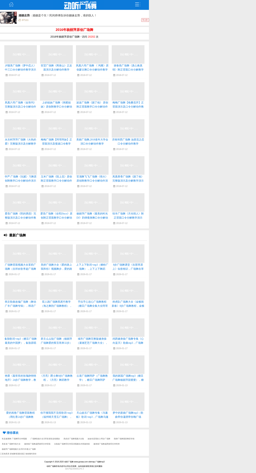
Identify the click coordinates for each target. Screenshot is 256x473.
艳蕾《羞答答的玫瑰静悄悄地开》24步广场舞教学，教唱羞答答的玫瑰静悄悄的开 (20, 379)
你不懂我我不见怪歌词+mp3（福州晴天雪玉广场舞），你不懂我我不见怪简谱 (56, 416)
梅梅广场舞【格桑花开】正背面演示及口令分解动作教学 (128, 106)
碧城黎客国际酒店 (17, 454)
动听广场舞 (69, 462)
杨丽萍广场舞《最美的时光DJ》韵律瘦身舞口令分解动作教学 (92, 217)
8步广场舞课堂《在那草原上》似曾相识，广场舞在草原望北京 (128, 268)
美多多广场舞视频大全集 (73, 439)
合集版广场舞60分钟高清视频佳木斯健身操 (72, 444)
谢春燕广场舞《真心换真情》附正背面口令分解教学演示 (128, 69)
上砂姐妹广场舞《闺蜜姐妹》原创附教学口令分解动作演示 (56, 106)
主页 (11, 4)
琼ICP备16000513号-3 (74, 469)
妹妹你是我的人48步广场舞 (99, 439)
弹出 (138, 4)
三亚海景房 (4, 454)
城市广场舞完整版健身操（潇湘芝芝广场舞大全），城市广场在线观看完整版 (92, 342)
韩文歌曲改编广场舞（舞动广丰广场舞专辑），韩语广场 (20, 305)
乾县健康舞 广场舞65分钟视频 (14, 439)
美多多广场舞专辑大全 (11, 444)
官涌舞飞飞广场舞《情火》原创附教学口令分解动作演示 (92, 180)
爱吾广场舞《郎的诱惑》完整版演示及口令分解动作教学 (20, 217)
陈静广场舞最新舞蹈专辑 (124, 439)
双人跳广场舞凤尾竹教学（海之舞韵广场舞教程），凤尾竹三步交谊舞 (56, 305)
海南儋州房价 (30, 454)
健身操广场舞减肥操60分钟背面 (37, 444)
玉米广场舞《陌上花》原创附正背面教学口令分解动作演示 (56, 180)
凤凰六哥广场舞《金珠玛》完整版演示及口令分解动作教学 (20, 106)
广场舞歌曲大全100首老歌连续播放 (45, 439)
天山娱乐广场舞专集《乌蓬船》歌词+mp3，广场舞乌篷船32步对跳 (92, 416)
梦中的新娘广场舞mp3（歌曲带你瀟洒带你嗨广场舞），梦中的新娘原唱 (128, 416)
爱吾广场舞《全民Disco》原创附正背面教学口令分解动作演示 (56, 217)
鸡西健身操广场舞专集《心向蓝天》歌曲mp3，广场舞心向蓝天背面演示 (128, 342)
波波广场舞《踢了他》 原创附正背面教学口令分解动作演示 (92, 106)
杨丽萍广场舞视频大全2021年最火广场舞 (19, 449)
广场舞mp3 (99, 462)
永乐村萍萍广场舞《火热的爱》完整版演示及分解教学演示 (20, 143)
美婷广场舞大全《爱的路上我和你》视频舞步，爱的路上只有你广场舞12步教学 (56, 268)
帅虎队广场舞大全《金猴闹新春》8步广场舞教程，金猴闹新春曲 (128, 305)
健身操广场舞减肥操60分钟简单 (106, 444)
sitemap (91, 462)
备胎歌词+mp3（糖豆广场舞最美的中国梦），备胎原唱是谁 (20, 342)
